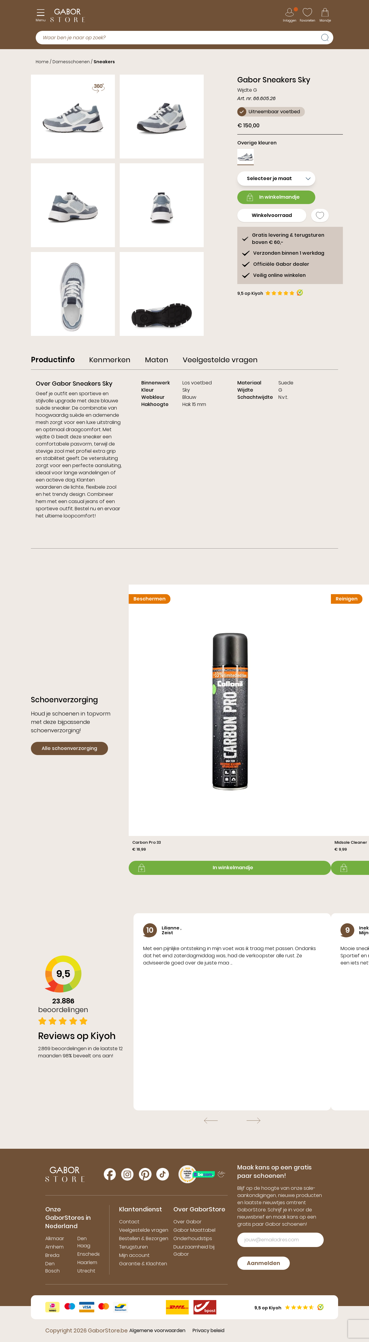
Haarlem (87, 1262)
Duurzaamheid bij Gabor (193, 1250)
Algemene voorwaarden (157, 1330)
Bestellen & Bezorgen (143, 1238)
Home (42, 62)
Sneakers (104, 62)
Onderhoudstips (192, 1238)
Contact (129, 1221)
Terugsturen (133, 1246)
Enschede (88, 1254)
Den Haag (83, 1242)
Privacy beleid (208, 1330)
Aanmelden (263, 1263)
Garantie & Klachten (143, 1263)
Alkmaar (54, 1238)
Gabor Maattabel (194, 1230)
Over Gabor (187, 1221)
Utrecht (86, 1270)
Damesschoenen (71, 62)
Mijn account (134, 1255)
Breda (52, 1255)
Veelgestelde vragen (143, 1230)
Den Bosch (52, 1267)
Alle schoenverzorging (69, 748)
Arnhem (54, 1246)
